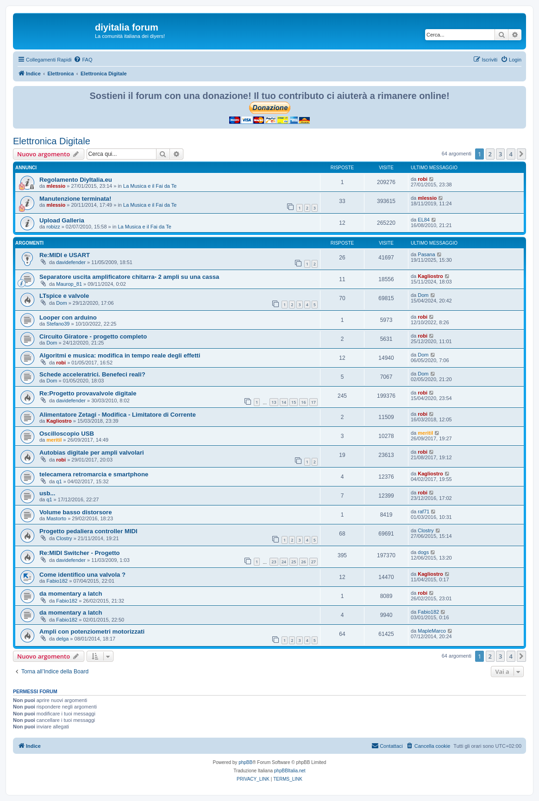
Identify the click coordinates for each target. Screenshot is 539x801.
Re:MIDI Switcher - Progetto (79, 552)
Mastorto (56, 518)
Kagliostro (430, 276)
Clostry (64, 538)
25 (293, 562)
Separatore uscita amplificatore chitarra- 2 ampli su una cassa (129, 276)
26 (303, 562)
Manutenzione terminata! (75, 198)
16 (303, 402)
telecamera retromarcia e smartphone (93, 474)
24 (284, 562)
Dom (61, 303)
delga (62, 638)
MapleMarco (432, 631)
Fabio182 (57, 581)
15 (293, 402)
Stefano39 (57, 324)
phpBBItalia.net (290, 770)
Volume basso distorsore (75, 512)
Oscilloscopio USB (66, 433)
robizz (53, 226)
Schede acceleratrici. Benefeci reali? (92, 374)
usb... (47, 493)
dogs (423, 552)
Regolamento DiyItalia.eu (75, 179)
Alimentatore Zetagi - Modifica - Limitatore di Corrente (117, 414)
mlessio (55, 186)
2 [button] (490, 154)
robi (422, 179)
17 (313, 402)
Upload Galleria (61, 220)
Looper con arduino (68, 317)
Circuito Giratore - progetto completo (93, 336)
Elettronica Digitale (51, 141)
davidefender (71, 262)
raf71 (423, 511)
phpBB (245, 762)
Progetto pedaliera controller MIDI (88, 531)
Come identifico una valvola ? (82, 574)
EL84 (424, 219)
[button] (521, 154)
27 (313, 562)
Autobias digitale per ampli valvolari (91, 452)
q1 (59, 481)
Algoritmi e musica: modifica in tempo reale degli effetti (119, 355)
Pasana (426, 254)
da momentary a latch (70, 593)
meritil (54, 440)
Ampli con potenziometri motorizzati (91, 631)
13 (273, 402)
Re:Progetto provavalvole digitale (88, 393)
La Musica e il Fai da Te (149, 186)
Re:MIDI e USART (64, 255)
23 (273, 562)
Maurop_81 (69, 284)
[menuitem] (83, 59)
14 (284, 402)
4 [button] (511, 154)
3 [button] (500, 154)
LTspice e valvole (64, 295)
